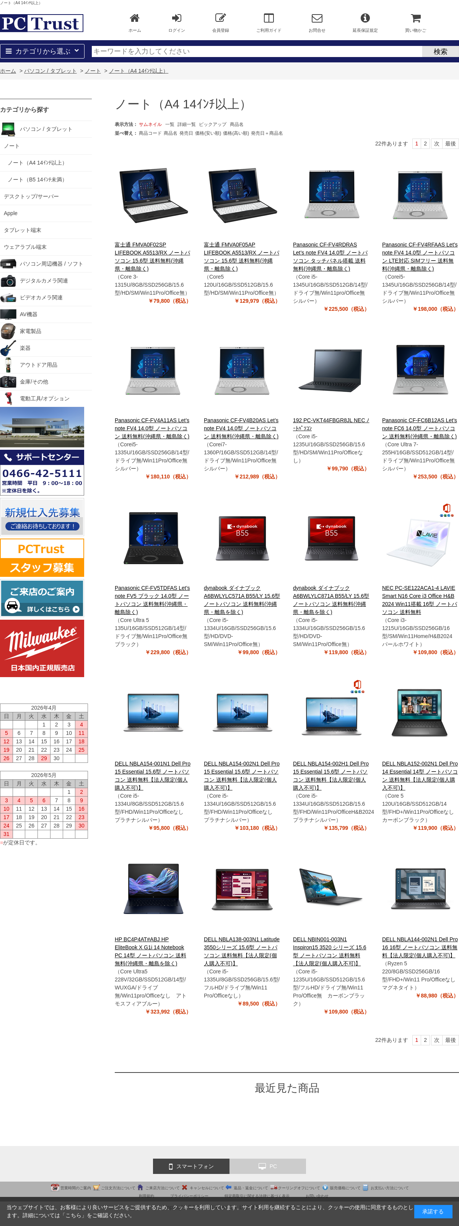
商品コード (150, 133)
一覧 (169, 124)
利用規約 (146, 1196)
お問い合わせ (317, 1196)
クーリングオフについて (299, 1188)
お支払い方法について (390, 1188)
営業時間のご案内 (75, 1188)
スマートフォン (191, 1166)
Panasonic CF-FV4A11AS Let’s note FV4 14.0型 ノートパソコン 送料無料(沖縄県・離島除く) (152, 428)
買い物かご (415, 23)
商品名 (237, 124)
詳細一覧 (186, 124)
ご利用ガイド (269, 23)
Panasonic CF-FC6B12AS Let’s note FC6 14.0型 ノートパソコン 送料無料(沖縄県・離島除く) (419, 428)
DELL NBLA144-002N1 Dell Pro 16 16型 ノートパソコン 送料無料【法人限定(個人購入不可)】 (420, 947)
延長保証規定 (365, 23)
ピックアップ (212, 124)
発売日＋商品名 (267, 133)
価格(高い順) (236, 133)
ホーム (135, 23)
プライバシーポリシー (189, 1196)
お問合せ (317, 23)
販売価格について (345, 1188)
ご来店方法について (162, 1188)
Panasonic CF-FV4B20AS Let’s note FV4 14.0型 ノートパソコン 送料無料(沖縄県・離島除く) (241, 428)
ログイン (176, 23)
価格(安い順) (208, 133)
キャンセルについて (207, 1188)
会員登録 (220, 23)
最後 (450, 143)
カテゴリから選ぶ (42, 51)
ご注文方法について (118, 1188)
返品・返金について (251, 1188)
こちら (73, 1215)
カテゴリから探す (24, 109)
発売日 (186, 133)
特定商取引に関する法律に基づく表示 (257, 1196)
